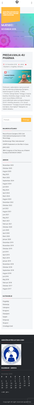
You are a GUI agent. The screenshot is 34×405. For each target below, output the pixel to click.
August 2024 (7, 184)
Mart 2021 (6, 221)
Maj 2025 (6, 174)
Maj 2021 (6, 218)
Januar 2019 (7, 261)
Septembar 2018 (8, 270)
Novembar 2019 (8, 245)
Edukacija (6, 304)
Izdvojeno (20, 66)
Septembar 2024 (8, 181)
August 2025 (7, 171)
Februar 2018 (7, 283)
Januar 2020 (7, 239)
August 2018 (7, 273)
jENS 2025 (6, 147)
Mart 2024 (6, 196)
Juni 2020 (6, 230)
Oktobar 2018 (7, 267)
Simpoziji (6, 320)
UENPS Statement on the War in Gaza (15, 144)
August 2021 (7, 211)
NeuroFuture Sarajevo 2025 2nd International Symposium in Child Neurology (14, 136)
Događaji (14, 66)
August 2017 (7, 289)
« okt (3, 392)
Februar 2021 (7, 224)
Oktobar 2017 (7, 286)
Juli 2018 (5, 276)
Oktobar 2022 (7, 205)
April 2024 (6, 193)
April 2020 (6, 233)
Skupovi (5, 323)
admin (22, 64)
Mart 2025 (6, 178)
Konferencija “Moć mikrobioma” (13, 141)
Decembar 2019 (8, 242)
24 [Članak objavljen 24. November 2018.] (24, 385)
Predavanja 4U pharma (14, 56)
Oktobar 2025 (7, 168)
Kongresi (6, 311)
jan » (7, 392)
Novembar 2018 (8, 264)
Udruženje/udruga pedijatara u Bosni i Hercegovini (11, 13)
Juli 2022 (5, 208)
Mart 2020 (6, 236)
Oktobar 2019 (7, 249)
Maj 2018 (6, 279)
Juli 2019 (5, 252)
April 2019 (6, 255)
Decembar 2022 (8, 202)
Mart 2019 (6, 258)
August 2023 (7, 199)
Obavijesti (6, 314)
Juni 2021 (6, 215)
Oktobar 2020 (7, 227)
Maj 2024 (6, 190)
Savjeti (5, 317)
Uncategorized (8, 326)
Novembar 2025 (8, 165)
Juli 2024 (5, 187)
